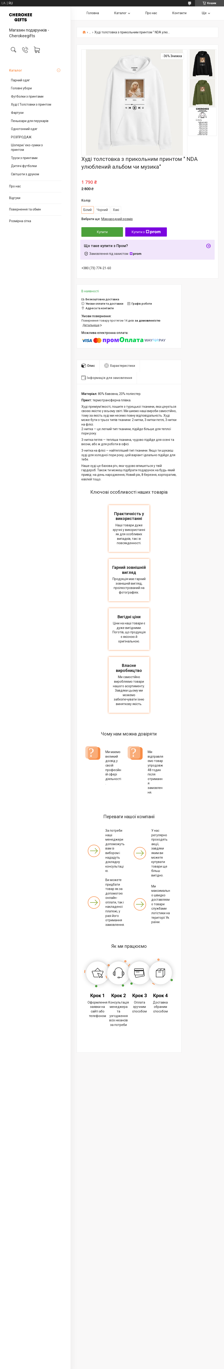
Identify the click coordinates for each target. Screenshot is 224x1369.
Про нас (15, 186)
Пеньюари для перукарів (29, 121)
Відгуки (14, 198)
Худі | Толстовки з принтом (31, 104)
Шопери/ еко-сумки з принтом (27, 147)
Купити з (146, 232)
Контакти (179, 13)
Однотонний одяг (24, 129)
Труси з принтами (24, 158)
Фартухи (17, 113)
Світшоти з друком (25, 174)
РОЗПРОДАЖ (21, 137)
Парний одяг (20, 80)
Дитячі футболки (24, 166)
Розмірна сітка (20, 221)
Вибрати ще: (107, 219)
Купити (102, 232)
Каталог (15, 70)
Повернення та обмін (25, 209)
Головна (93, 13)
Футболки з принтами (27, 96)
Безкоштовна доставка (102, 299)
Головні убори (21, 88)
